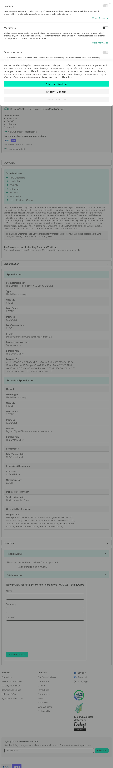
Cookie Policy (33, 71)
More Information (100, 18)
